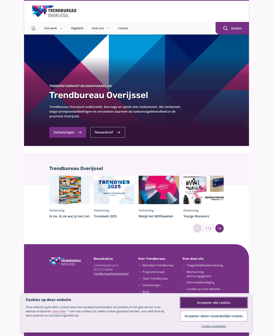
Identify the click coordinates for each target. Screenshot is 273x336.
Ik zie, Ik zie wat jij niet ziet (69, 216)
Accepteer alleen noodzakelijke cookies (214, 316)
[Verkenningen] (67, 132)
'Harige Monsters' (196, 216)
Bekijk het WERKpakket (156, 216)
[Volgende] (219, 228)
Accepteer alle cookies (213, 302)
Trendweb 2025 (105, 216)
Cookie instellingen (213, 326)
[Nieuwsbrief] (107, 132)
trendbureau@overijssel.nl (111, 274)
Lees (60, 311)
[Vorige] (197, 228)
